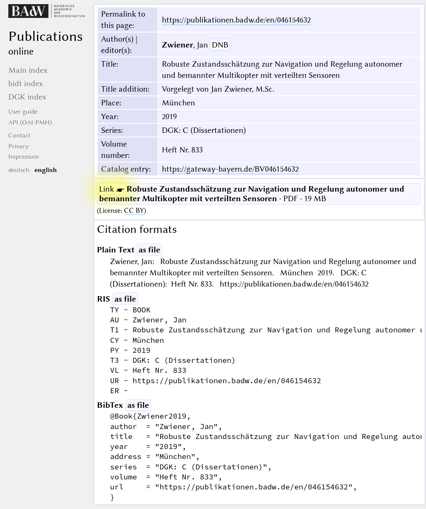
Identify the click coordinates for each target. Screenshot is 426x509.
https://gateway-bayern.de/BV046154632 (230, 169)
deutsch (19, 170)
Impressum (23, 156)
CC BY (134, 211)
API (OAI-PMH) (30, 122)
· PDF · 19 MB (251, 193)
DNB (220, 45)
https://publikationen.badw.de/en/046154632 (236, 20)
